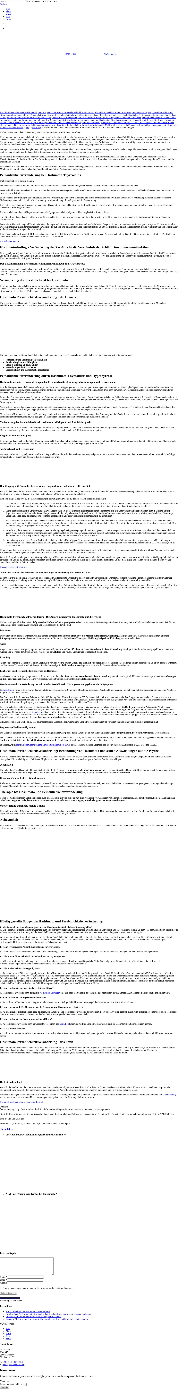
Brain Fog (36, 127)
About (8, 1334)
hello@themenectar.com (13, 1368)
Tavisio (3, 4)
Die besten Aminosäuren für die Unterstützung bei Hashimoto (33, 1320)
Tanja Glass (70, 53)
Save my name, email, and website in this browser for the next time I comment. (38, 1291)
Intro (8, 1332)
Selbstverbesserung (112, 34)
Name (3, 1280)
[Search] (12, 1)
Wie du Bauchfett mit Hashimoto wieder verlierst (28, 1315)
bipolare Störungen (51, 993)
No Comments (110, 54)
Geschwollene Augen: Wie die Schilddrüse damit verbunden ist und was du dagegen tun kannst (48, 1317)
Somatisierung (38, 712)
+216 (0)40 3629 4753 (12, 1365)
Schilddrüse (95, 34)
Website (3, 1286)
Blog (28, 127)
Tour (8, 1339)
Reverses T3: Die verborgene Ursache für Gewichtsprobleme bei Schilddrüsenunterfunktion (47, 1322)
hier (18, 745)
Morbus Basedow (78, 34)
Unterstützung (169, 1094)
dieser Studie (8, 690)
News (8, 1342)
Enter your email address (11, 1387)
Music (8, 1337)
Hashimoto (62, 34)
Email (3, 1283)
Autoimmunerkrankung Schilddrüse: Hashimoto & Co (45, 745)
